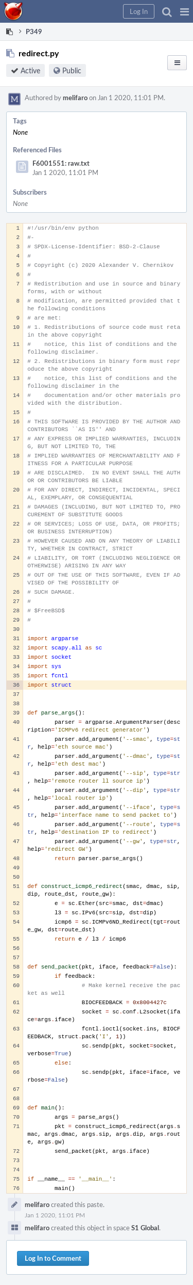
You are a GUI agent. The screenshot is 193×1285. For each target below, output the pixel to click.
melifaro (75, 97)
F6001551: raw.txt (61, 163)
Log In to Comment (53, 1258)
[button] (184, 11)
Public (71, 70)
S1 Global (145, 1227)
